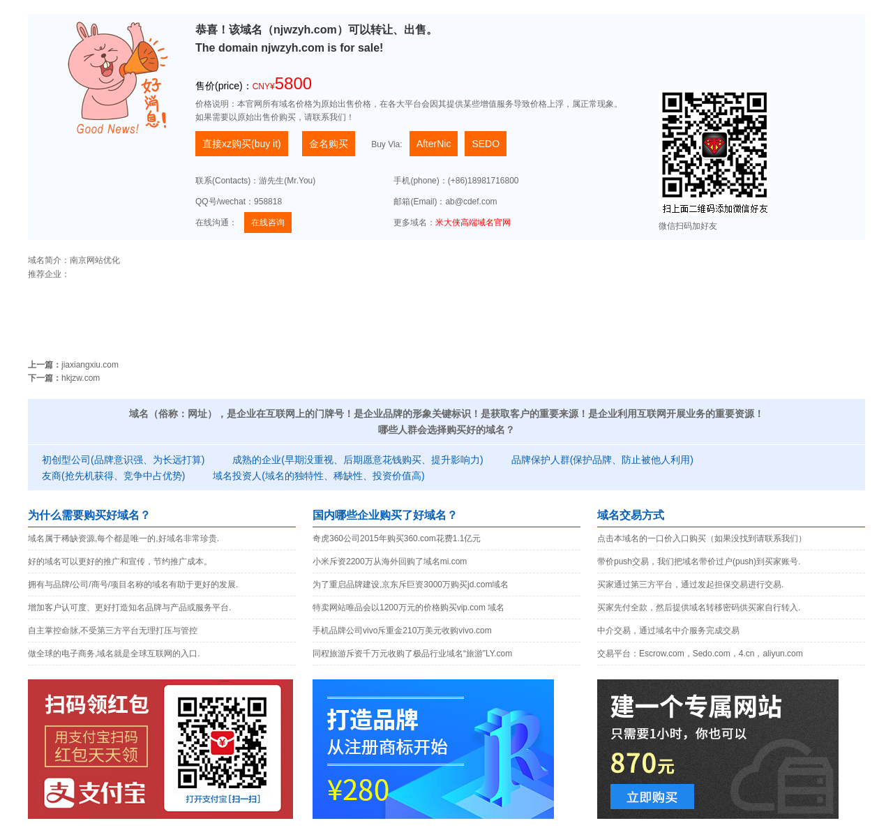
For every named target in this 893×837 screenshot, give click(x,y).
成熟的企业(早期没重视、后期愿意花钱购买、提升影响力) (357, 459)
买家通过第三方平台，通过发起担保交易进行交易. (690, 584)
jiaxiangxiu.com (90, 365)
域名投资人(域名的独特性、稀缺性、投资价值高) (318, 475)
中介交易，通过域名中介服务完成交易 (668, 630)
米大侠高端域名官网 (473, 222)
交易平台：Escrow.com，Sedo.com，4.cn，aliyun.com (700, 653)
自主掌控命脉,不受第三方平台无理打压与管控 (112, 630)
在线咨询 (268, 222)
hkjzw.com (80, 378)
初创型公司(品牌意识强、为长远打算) (123, 459)
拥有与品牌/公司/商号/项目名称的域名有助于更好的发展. (133, 584)
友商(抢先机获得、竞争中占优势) (113, 475)
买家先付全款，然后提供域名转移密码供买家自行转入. (698, 607)
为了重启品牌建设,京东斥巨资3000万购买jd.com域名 (411, 584)
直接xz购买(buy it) (241, 143)
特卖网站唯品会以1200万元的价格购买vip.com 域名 (408, 607)
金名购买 (328, 143)
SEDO (486, 143)
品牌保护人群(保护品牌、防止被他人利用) (602, 459)
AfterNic (434, 143)
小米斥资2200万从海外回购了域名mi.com (390, 561)
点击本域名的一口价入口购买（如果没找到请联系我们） (701, 538)
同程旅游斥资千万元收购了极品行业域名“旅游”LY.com (412, 653)
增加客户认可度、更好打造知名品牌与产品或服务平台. (129, 607)
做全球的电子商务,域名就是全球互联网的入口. (114, 653)
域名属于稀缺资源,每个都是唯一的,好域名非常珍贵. (123, 538)
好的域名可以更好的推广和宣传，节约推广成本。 (120, 561)
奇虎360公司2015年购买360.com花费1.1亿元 (397, 538)
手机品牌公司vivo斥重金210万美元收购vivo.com (402, 630)
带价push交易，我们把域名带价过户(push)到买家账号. (698, 561)
